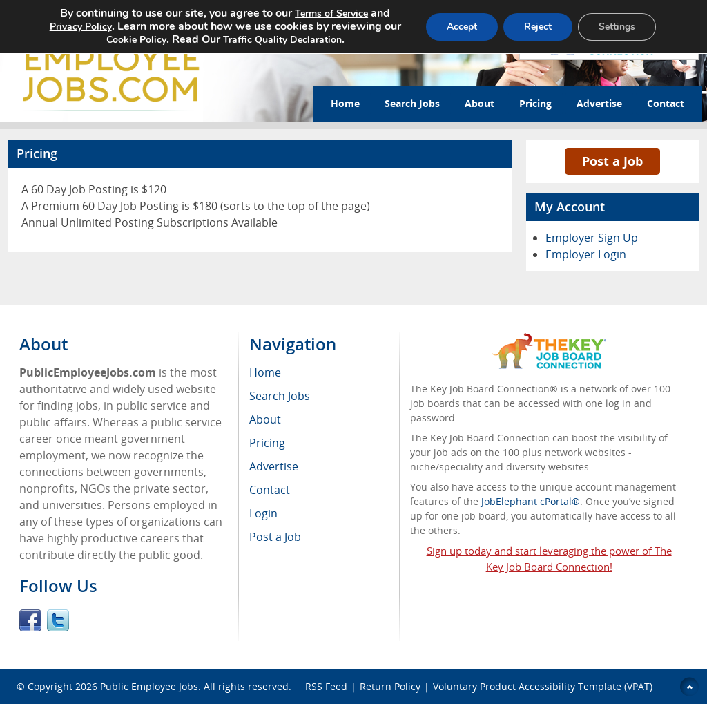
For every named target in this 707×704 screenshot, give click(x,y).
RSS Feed (326, 686)
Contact (665, 103)
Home (345, 103)
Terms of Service (331, 13)
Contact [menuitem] (269, 489)
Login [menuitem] (263, 513)
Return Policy (390, 686)
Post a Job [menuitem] (275, 536)
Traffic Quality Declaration (282, 39)
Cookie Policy (136, 39)
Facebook (30, 620)
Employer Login (585, 254)
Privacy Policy (81, 26)
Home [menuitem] (265, 372)
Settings (617, 26)
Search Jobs (412, 103)
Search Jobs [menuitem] (279, 395)
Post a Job (612, 161)
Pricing (535, 103)
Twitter (58, 620)
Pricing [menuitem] (267, 442)
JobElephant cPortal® (530, 501)
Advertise (599, 103)
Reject (538, 26)
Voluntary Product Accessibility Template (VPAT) (542, 686)
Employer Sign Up (591, 237)
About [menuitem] (265, 419)
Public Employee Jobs (149, 686)
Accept (462, 26)
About (479, 103)
